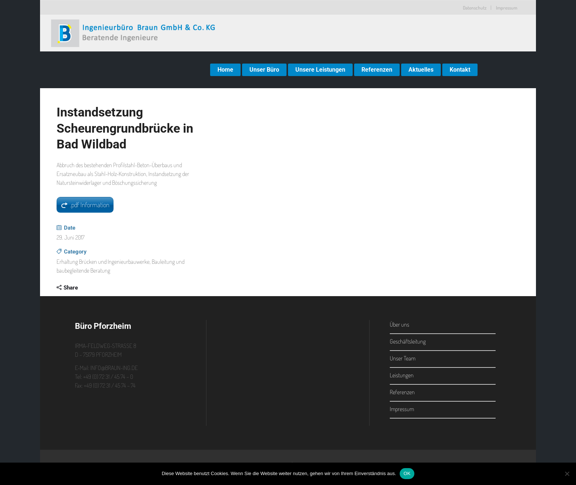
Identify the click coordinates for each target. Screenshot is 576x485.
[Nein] (566, 473)
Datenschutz (474, 8)
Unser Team (402, 358)
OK (406, 473)
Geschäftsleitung (408, 341)
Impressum (506, 8)
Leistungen (402, 375)
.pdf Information (89, 205)
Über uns (399, 324)
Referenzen (402, 392)
